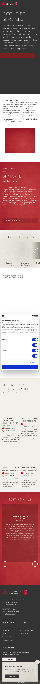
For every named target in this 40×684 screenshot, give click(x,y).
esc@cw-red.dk (27, 424)
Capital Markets (7, 627)
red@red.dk (11, 614)
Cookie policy (24, 633)
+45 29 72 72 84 (8, 431)
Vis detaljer (33, 362)
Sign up (9, 659)
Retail (4, 633)
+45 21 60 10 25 (27, 427)
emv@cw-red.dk (27, 473)
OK (20, 367)
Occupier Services (7, 640)
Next (36, 250)
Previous (5, 564)
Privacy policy (24, 627)
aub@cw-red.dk (8, 428)
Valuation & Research (8, 637)
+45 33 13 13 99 (8, 476)
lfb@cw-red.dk (8, 473)
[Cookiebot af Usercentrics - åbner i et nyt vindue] (29, 316)
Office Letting (6, 630)
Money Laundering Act (27, 630)
